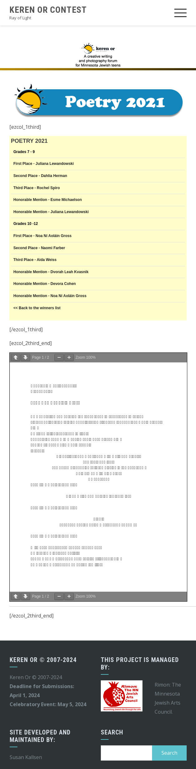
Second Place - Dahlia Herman (40, 176)
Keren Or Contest (48, 10)
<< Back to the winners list (36, 308)
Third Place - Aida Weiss (35, 260)
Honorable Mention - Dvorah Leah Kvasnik (50, 272)
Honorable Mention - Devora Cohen (44, 284)
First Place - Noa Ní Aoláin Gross (42, 236)
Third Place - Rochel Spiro (36, 188)
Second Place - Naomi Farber (39, 248)
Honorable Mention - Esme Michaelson (47, 200)
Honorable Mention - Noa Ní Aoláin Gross (49, 296)
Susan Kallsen (26, 757)
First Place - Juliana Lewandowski (43, 163)
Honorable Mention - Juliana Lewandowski (51, 212)
